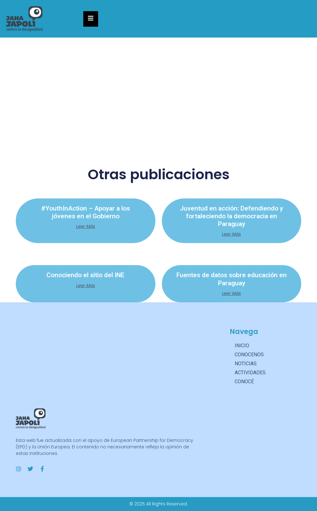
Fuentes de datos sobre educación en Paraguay (231, 279)
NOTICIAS (247, 364)
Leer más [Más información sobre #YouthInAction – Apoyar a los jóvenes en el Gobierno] (85, 226)
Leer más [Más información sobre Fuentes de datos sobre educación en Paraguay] (231, 293)
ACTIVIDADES (252, 373)
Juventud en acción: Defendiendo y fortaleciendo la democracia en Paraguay (231, 216)
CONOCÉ (244, 381)
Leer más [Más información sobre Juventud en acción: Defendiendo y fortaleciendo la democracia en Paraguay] (231, 234)
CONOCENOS (249, 355)
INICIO (242, 346)
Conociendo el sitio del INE (85, 275)
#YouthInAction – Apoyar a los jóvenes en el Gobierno (85, 212)
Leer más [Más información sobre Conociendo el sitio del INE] (85, 285)
